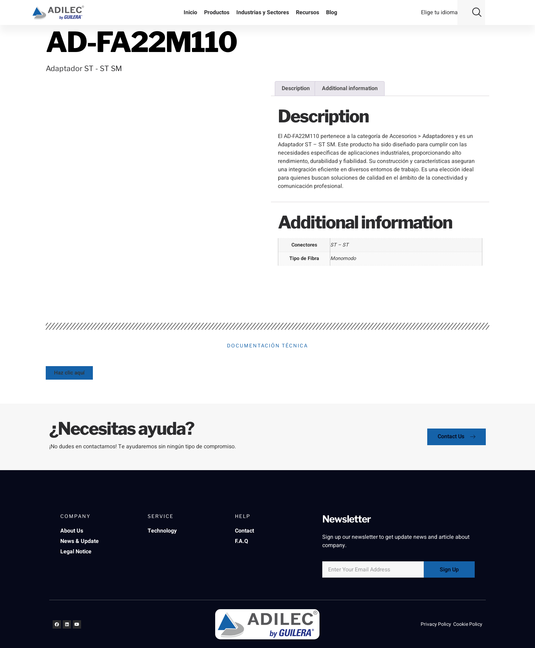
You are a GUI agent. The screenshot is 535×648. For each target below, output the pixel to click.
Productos (216, 12)
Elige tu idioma (439, 12)
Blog (331, 12)
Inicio (190, 12)
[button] (477, 11)
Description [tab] (296, 88)
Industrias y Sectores (262, 12)
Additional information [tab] (350, 88)
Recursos (307, 12)
